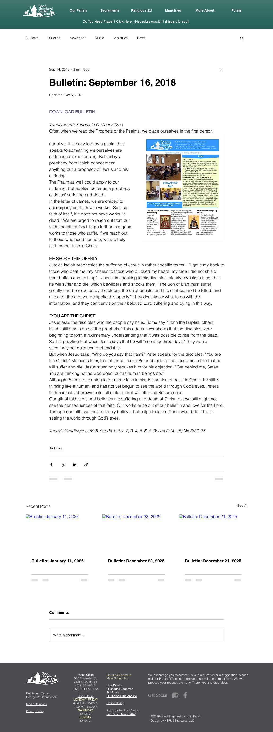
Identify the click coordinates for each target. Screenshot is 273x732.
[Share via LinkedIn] (74, 464)
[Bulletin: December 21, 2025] (213, 533)
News (141, 38)
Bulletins (54, 38)
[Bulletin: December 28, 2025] (136, 533)
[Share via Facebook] (51, 464)
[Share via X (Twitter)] (63, 464)
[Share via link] (86, 464)
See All (242, 505)
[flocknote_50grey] (175, 695)
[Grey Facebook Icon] (185, 695)
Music (99, 38)
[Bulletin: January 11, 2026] (60, 533)
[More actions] (221, 69)
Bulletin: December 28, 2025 (136, 560)
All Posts (32, 38)
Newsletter (78, 38)
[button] (78, 10)
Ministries (120, 38)
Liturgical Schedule (119, 674)
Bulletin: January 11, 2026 (57, 560)
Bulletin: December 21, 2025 (213, 560)
